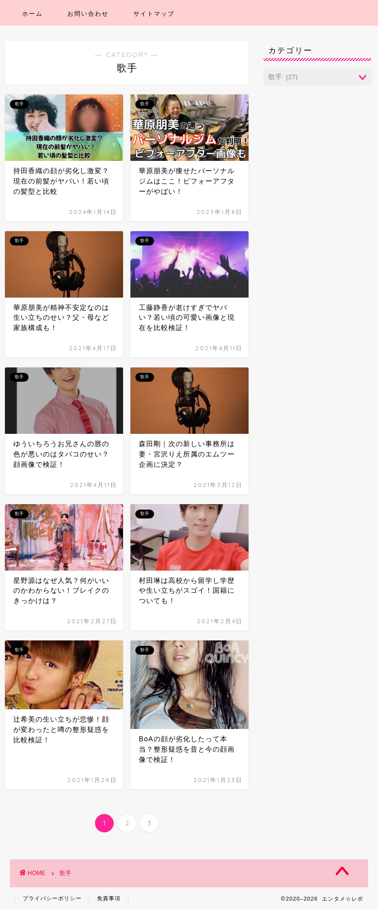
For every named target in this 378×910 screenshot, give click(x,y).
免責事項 (109, 898)
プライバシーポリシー (52, 898)
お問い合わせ (88, 13)
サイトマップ (154, 13)
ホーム (32, 13)
